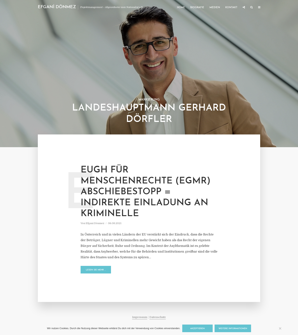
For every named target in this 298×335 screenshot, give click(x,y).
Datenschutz (157, 317)
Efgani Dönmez (95, 223)
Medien (214, 7)
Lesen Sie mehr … (96, 270)
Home (181, 7)
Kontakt (231, 7)
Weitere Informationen (233, 329)
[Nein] (280, 328)
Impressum (139, 317)
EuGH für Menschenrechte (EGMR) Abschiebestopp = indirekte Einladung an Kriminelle (146, 192)
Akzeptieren (197, 329)
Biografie (197, 7)
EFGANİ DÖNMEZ (57, 7)
